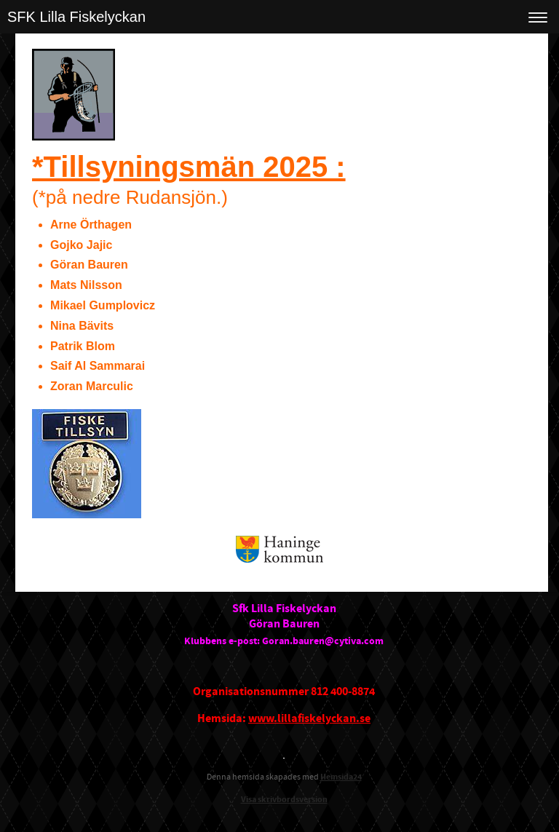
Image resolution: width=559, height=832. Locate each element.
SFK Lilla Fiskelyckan (76, 17)
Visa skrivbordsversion (284, 799)
